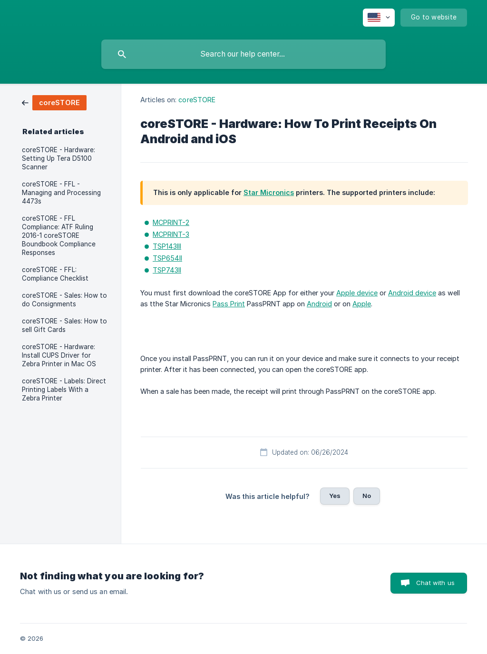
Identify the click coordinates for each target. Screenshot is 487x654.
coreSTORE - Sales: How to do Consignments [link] (64, 300)
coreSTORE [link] (196, 100)
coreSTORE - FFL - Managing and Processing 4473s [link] (61, 192)
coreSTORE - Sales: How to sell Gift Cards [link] (64, 325)
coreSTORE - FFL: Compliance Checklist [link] (55, 274)
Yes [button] (335, 495)
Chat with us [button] (435, 582)
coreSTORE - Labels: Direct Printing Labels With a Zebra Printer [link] (64, 389)
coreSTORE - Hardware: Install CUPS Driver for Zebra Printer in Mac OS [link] (59, 355)
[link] (54, 102)
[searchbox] (243, 54)
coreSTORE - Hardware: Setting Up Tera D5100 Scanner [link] (58, 158)
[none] (379, 18)
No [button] (366, 495)
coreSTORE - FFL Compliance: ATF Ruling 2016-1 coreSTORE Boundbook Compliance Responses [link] (59, 235)
